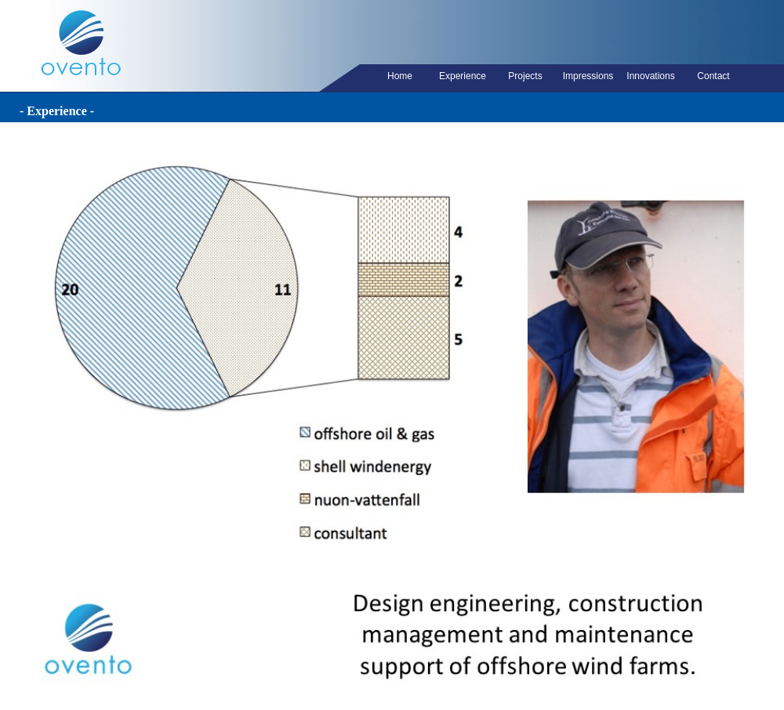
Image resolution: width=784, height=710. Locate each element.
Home (399, 76)
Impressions (588, 76)
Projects (525, 76)
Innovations (650, 76)
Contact (713, 76)
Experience (462, 76)
